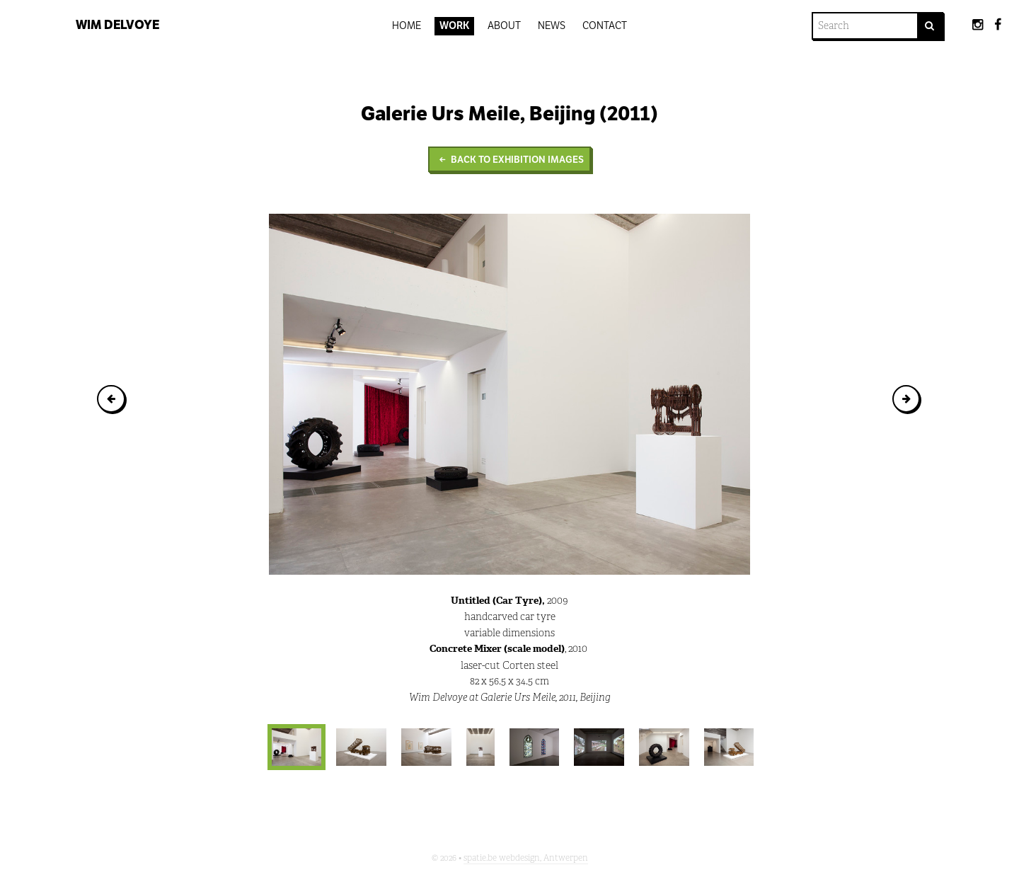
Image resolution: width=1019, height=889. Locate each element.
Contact (604, 25)
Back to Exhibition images (509, 160)
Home (406, 25)
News (551, 25)
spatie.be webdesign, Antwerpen (526, 858)
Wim (117, 25)
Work (454, 25)
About (504, 25)
